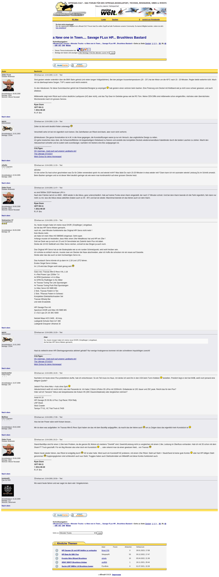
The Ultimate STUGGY (43, 154)
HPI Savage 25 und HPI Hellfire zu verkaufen (79, 550)
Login (103, 19)
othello (104, 558)
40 (165, 43)
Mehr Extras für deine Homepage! (48, 156)
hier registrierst (61, 28)
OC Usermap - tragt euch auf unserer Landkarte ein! (55, 151)
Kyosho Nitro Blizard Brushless (74, 558)
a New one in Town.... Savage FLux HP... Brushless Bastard (99, 37)
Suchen (115, 19)
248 (63, 45)
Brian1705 (105, 550)
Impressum (116, 575)
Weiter (68, 45)
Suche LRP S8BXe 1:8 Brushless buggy (77, 566)
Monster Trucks (77, 43)
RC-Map (75, 19)
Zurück (148, 43)
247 (59, 45)
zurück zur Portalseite (151, 19)
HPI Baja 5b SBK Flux (70, 554)
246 (56, 45)
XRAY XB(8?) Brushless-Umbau (74, 562)
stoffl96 (104, 562)
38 (160, 43)
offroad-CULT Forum (61, 43)
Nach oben (6, 117)
